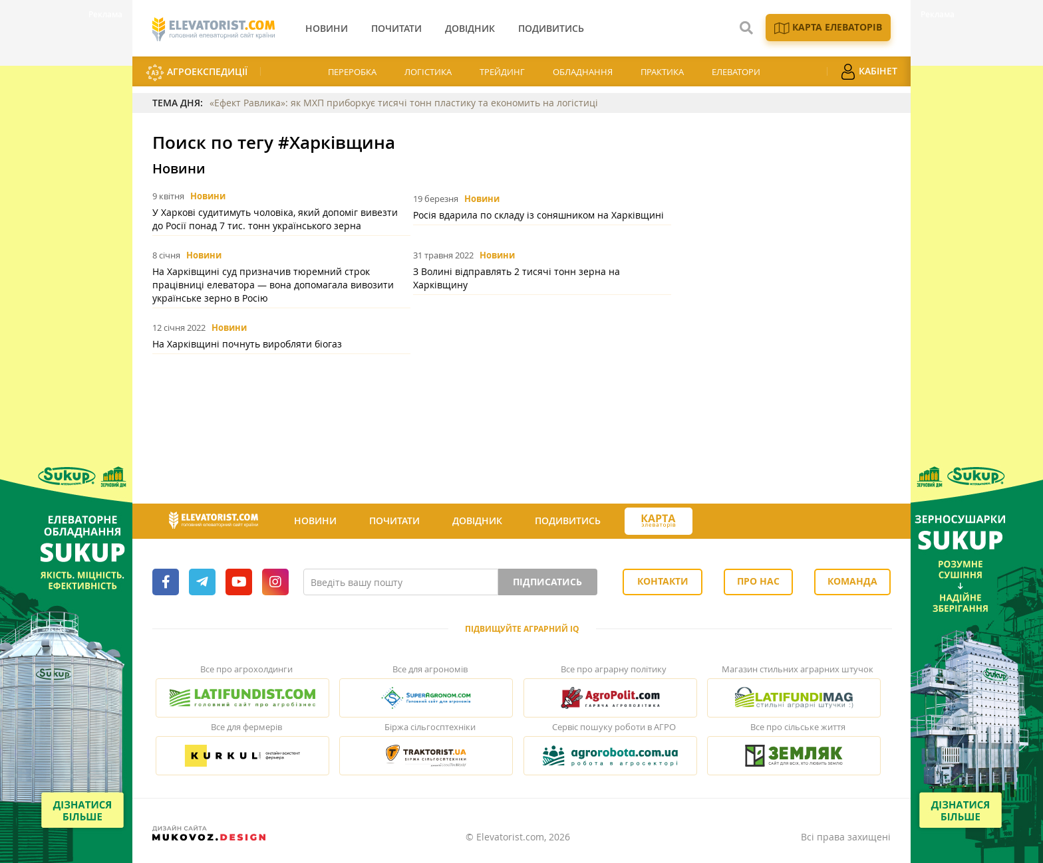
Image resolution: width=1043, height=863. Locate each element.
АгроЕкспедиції (196, 73)
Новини (207, 196)
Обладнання (583, 72)
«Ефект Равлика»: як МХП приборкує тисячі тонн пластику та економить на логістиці (404, 102)
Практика (662, 72)
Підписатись (547, 581)
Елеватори (736, 72)
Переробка (352, 72)
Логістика (428, 72)
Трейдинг (502, 72)
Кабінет (868, 72)
